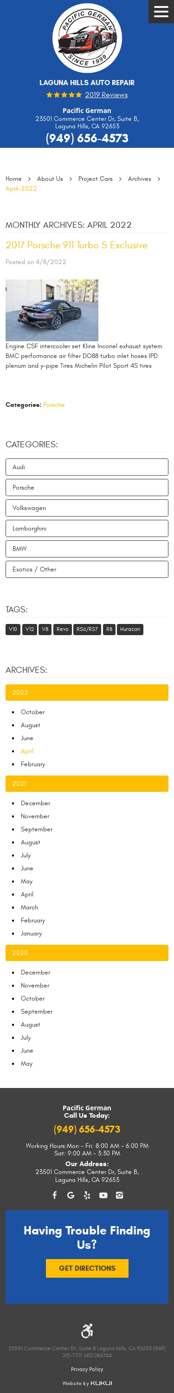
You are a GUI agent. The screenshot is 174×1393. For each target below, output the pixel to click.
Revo (63, 629)
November (35, 816)
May (26, 881)
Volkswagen (29, 508)
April (27, 894)
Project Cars (95, 179)
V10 (13, 629)
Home (14, 179)
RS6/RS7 (87, 629)
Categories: (32, 444)
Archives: (26, 670)
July (26, 855)
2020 (20, 953)
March (29, 907)
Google (71, 1195)
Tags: (17, 609)
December (35, 803)
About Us (50, 179)
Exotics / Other (34, 569)
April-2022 (21, 188)
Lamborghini (29, 528)
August (30, 725)
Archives (139, 179)
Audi (19, 467)
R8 (109, 629)
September (36, 829)
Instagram (119, 1195)
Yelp (87, 1195)
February (33, 764)
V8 (45, 629)
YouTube (103, 1195)
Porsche (54, 405)
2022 (20, 692)
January (31, 933)
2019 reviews (106, 95)
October (33, 712)
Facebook (54, 1195)
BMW (19, 549)
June (27, 738)
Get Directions (87, 1268)
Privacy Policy (87, 1369)
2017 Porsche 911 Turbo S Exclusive (77, 245)
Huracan (130, 629)
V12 (30, 629)
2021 (19, 784)
